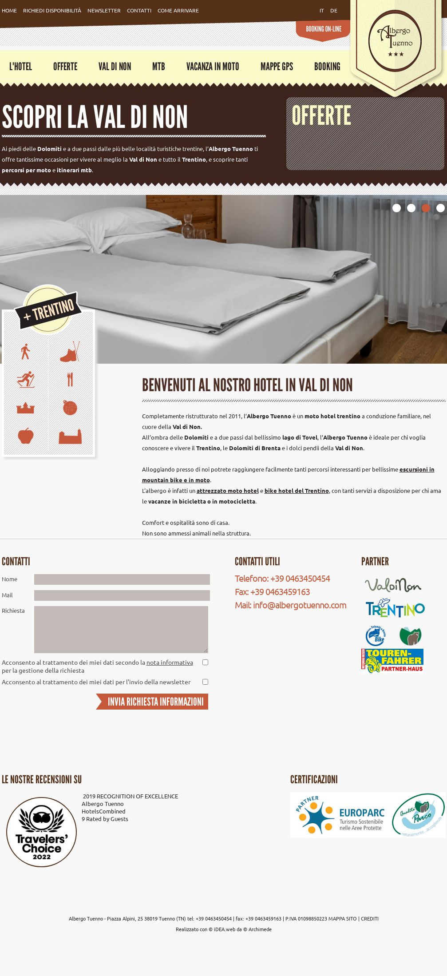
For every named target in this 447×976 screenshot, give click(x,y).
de (333, 10)
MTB (158, 66)
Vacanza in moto (212, 66)
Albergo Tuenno (103, 803)
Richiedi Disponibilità (52, 10)
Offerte (65, 66)
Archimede (260, 928)
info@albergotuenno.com (299, 604)
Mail (7, 595)
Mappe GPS (277, 66)
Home (9, 10)
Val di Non (115, 66)
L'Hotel (20, 66)
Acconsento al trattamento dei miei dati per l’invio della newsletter (96, 682)
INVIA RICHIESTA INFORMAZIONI (156, 701)
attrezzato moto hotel (228, 490)
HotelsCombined (104, 811)
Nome (9, 579)
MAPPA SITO (342, 918)
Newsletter (104, 10)
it (322, 10)
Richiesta (13, 610)
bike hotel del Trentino (297, 490)
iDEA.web (224, 928)
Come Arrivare (178, 10)
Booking (327, 66)
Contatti (139, 10)
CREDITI (370, 918)
